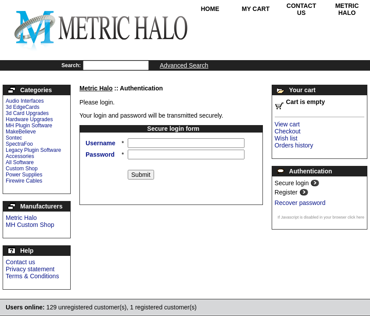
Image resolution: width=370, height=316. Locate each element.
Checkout (288, 131)
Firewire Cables (24, 181)
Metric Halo (347, 9)
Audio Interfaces (25, 101)
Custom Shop (22, 168)
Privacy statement (30, 269)
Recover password (300, 202)
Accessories (20, 156)
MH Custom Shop (30, 224)
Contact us (20, 262)
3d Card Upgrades (27, 113)
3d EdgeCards (23, 107)
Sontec (14, 138)
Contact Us (301, 9)
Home (210, 8)
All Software (20, 162)
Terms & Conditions (32, 276)
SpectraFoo (19, 144)
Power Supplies (24, 175)
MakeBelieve (21, 132)
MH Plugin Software (29, 125)
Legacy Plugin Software (33, 150)
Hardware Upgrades (29, 119)
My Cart (256, 8)
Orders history (294, 145)
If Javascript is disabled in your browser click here (320, 217)
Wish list (286, 138)
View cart (287, 124)
